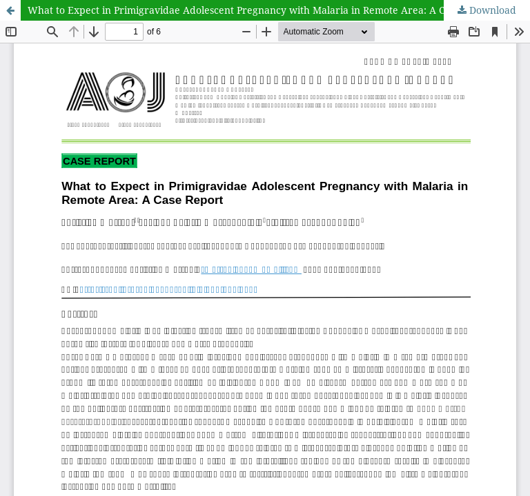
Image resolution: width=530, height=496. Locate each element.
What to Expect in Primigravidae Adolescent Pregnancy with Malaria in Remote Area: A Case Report (261, 10)
